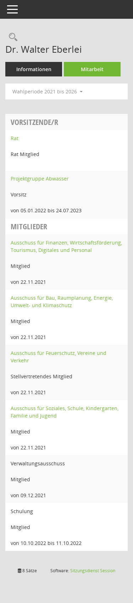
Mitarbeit (92, 69)
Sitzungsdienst (92, 571)
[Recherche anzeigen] (11, 37)
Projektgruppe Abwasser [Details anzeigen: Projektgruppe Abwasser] (40, 178)
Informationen (33, 69)
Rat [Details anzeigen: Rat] (14, 138)
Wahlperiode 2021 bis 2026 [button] (47, 91)
